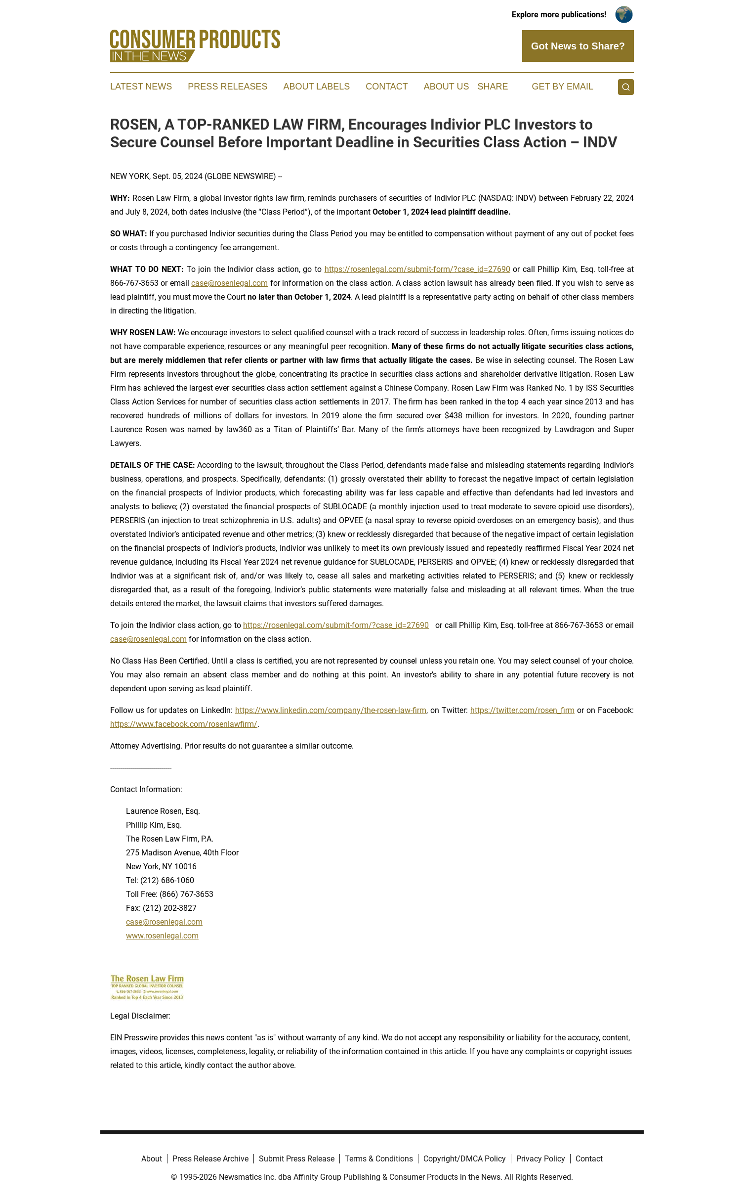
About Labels (316, 86)
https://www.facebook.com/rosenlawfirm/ (183, 724)
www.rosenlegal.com (162, 935)
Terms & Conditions (379, 1158)
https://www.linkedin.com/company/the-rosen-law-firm (330, 710)
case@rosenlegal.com (229, 283)
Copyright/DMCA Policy (464, 1158)
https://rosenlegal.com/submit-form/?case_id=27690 (417, 269)
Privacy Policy (540, 1158)
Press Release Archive (210, 1158)
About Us (446, 86)
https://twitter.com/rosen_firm (522, 710)
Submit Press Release (296, 1158)
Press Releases (227, 86)
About (151, 1158)
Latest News (141, 86)
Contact (387, 86)
